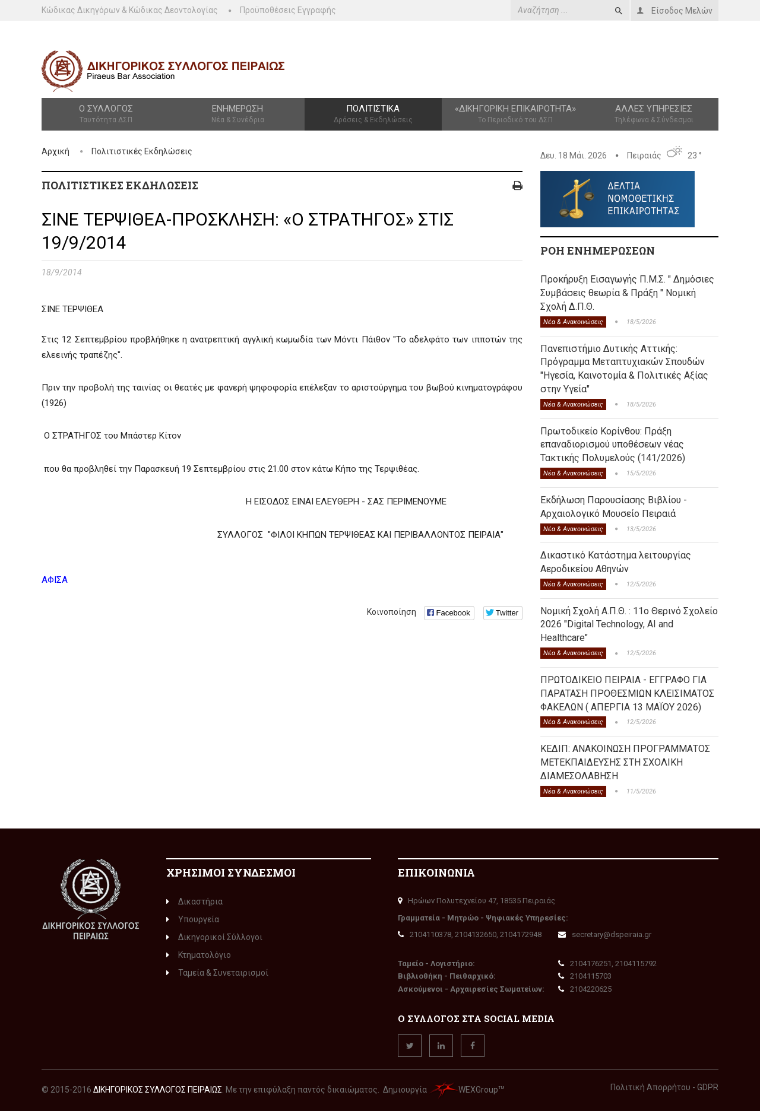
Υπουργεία (192, 919)
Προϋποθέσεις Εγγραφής (288, 10)
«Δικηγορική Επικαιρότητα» (516, 114)
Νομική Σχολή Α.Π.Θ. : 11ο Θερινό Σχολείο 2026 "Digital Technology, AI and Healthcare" (629, 624)
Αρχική (55, 151)
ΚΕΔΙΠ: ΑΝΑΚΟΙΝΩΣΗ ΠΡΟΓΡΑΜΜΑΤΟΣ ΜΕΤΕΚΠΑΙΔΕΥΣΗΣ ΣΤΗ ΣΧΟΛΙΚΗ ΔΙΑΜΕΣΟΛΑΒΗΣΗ (625, 762)
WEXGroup (463, 1089)
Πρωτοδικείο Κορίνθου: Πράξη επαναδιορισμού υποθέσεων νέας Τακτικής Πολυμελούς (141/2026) (612, 445)
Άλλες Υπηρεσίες (654, 114)
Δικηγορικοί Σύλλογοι (214, 937)
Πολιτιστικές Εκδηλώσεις (141, 151)
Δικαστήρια (194, 901)
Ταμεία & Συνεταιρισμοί (217, 972)
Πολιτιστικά (373, 114)
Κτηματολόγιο (198, 955)
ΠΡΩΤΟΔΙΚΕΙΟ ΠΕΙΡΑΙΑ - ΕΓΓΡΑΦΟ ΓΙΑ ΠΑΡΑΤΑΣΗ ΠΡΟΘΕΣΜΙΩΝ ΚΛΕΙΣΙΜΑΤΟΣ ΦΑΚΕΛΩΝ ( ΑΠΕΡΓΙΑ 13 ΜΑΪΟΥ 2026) (627, 693)
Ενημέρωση (237, 114)
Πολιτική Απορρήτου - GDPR (664, 1087)
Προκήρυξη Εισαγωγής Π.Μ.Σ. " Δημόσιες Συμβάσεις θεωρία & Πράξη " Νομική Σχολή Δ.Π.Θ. (627, 293)
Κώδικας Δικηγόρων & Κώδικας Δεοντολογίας (130, 10)
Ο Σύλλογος (106, 114)
